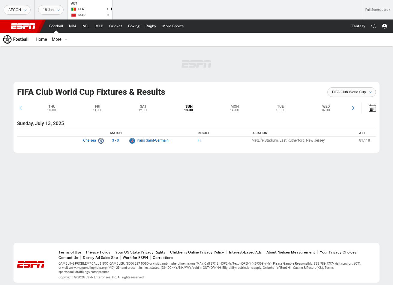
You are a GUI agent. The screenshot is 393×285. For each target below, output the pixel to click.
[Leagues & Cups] (146, 39)
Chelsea (89, 140)
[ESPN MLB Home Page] (99, 26)
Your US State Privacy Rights (140, 252)
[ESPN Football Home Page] (56, 26)
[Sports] (17, 9)
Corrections (163, 257)
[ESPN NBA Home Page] (72, 26)
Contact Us (68, 257)
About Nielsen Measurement (290, 252)
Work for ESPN (135, 257)
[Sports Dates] (50, 9)
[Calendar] (368, 108)
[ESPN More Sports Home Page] (173, 26)
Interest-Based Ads (245, 252)
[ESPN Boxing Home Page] (134, 26)
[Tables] (189, 39)
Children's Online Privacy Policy (197, 252)
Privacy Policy (98, 252)
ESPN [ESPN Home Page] (23, 26)
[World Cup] (217, 39)
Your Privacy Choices (338, 252)
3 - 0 (115, 140)
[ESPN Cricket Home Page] (115, 26)
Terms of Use (69, 252)
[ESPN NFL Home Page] (85, 26)
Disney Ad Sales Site (100, 257)
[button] (373, 26)
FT (200, 140)
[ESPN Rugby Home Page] (151, 26)
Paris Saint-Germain (153, 140)
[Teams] (168, 39)
